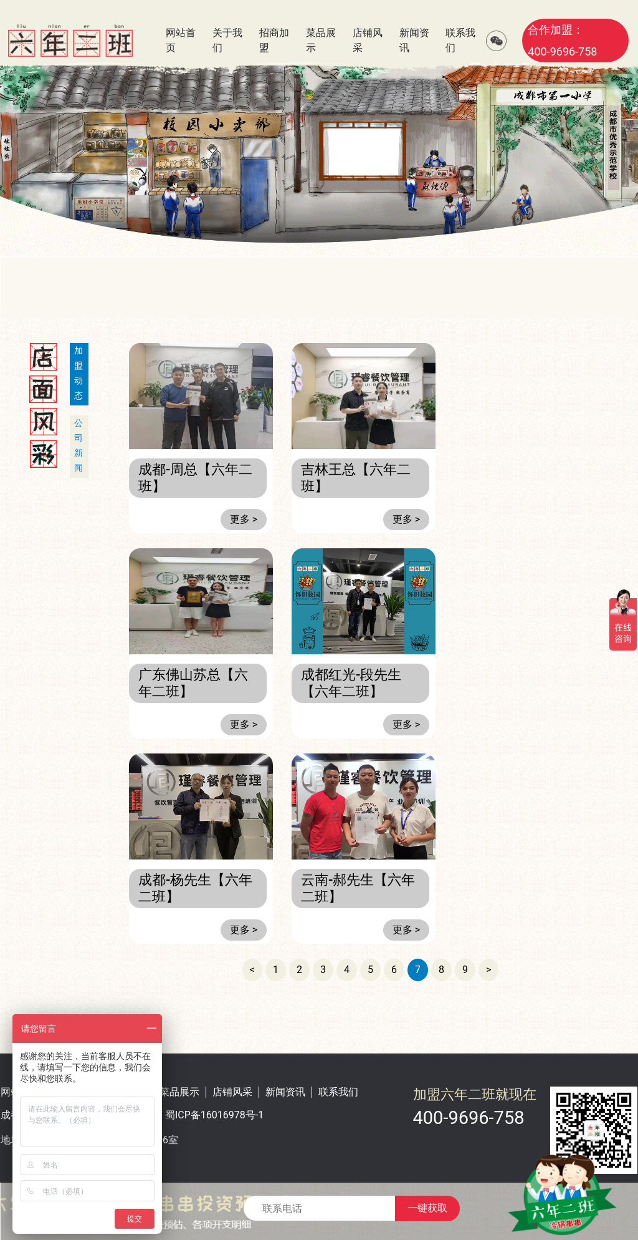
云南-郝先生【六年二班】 (358, 888)
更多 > (243, 519)
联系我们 (338, 1092)
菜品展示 (179, 1092)
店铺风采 (232, 1092)
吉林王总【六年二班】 (356, 477)
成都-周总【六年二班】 (195, 477)
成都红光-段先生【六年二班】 (351, 683)
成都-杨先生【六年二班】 (195, 888)
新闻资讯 (285, 1092)
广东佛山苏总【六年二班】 (193, 683)
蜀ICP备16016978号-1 (214, 1115)
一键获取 (427, 1208)
